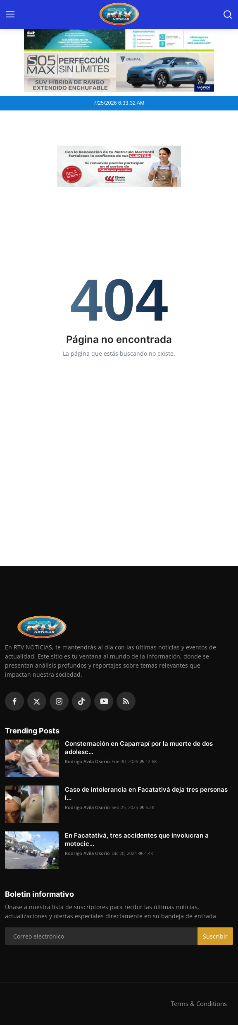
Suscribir (215, 936)
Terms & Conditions (199, 1003)
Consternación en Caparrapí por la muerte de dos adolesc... (139, 748)
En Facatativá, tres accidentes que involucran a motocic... (137, 839)
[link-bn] (119, 166)
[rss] (126, 701)
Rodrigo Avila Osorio (87, 761)
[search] (227, 14)
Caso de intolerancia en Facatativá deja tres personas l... (146, 794)
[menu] (10, 14)
